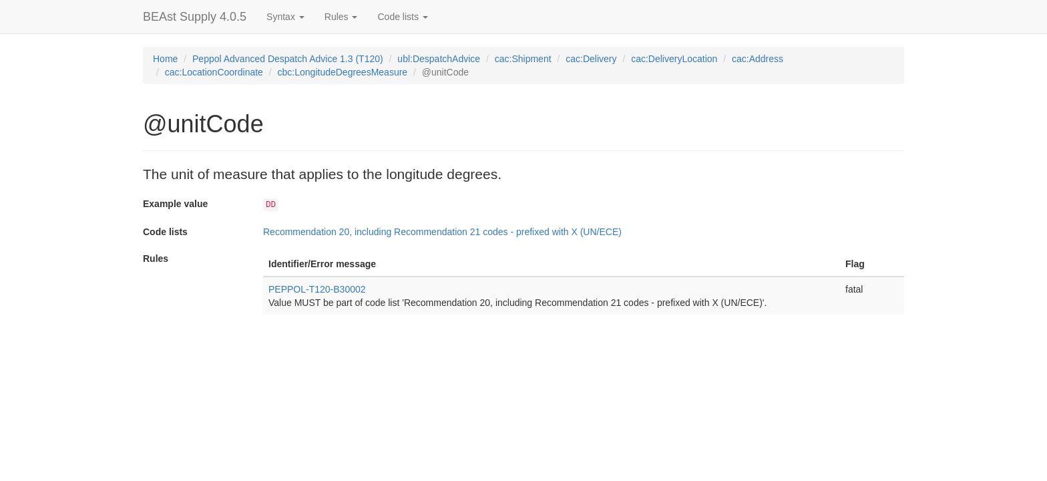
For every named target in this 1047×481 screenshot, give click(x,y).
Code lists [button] (402, 16)
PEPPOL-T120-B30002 (317, 289)
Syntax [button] (285, 16)
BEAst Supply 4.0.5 (194, 16)
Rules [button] (341, 16)
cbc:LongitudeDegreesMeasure (343, 72)
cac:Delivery (591, 58)
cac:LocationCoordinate (214, 72)
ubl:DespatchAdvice (438, 58)
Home (165, 58)
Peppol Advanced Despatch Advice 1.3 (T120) (287, 58)
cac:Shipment (523, 58)
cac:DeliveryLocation (674, 58)
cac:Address (757, 58)
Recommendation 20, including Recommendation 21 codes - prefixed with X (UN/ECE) (442, 231)
